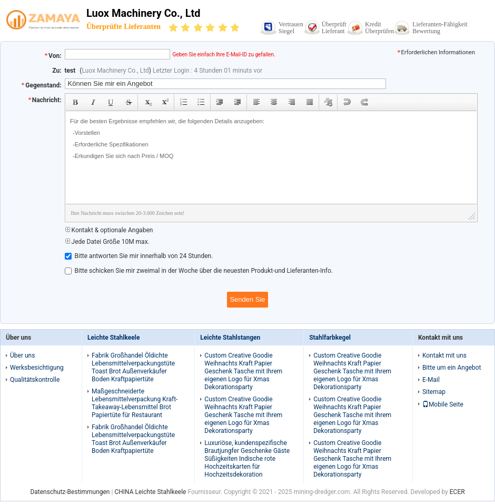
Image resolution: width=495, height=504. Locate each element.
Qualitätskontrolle (35, 379)
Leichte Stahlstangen (230, 337)
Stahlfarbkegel (330, 337)
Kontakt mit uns (444, 355)
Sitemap (433, 392)
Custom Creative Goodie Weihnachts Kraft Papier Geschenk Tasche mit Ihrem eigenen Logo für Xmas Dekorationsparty (243, 371)
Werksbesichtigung (37, 367)
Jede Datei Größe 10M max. (107, 241)
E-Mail (431, 379)
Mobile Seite (442, 404)
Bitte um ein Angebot (451, 367)
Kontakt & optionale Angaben (109, 230)
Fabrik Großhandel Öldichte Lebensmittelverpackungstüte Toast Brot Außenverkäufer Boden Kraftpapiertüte (133, 367)
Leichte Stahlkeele (113, 337)
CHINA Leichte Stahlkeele (150, 492)
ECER (457, 492)
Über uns (22, 355)
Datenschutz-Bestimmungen (70, 492)
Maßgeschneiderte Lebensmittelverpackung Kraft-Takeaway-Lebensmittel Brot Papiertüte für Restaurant (134, 403)
